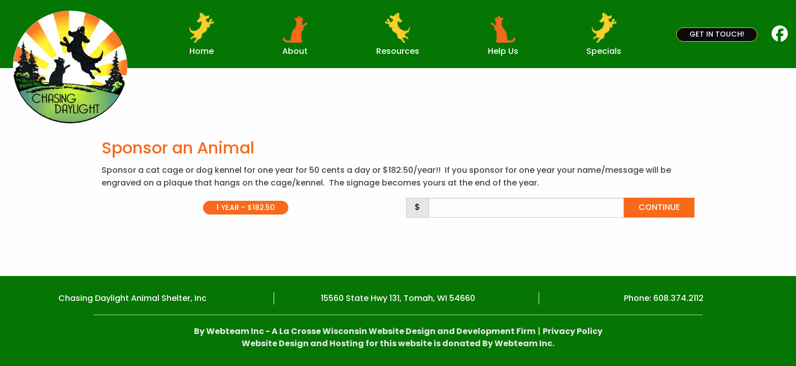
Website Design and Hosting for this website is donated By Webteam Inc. (398, 343)
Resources (397, 51)
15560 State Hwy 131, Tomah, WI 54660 (398, 298)
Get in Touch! (716, 34)
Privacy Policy (573, 331)
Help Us (503, 51)
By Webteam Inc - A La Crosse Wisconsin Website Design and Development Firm (365, 331)
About (295, 51)
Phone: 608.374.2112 (664, 298)
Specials (603, 51)
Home (201, 51)
